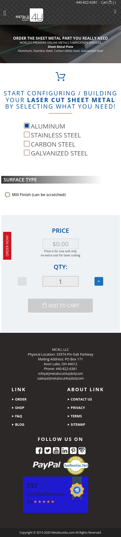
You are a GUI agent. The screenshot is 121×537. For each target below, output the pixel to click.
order (19, 399)
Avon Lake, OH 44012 (60, 364)
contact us (79, 399)
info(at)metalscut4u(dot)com (60, 373)
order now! (7, 245)
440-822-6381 (86, 2)
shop (18, 407)
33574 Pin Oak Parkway (74, 354)
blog (18, 424)
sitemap (76, 424)
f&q (17, 416)
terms (74, 416)
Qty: (60, 266)
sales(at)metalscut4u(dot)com (60, 378)
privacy (76, 407)
